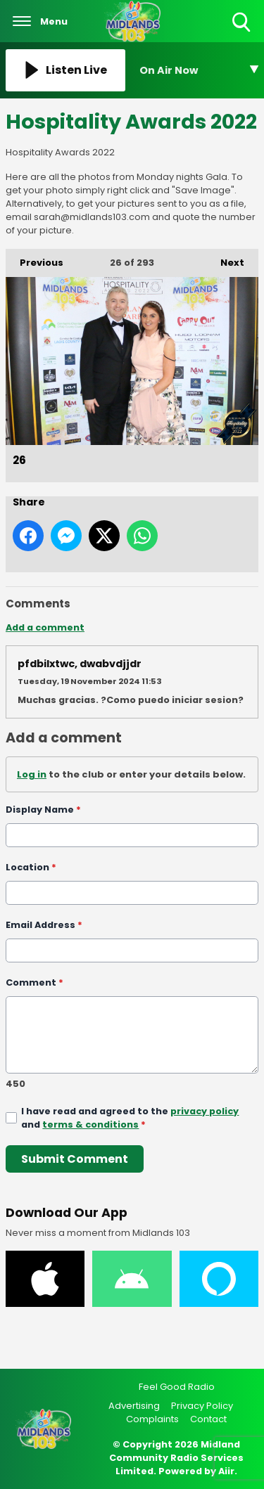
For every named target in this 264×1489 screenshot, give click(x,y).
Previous (34, 259)
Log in (31, 774)
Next (225, 259)
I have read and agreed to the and (130, 1117)
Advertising (134, 1405)
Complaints (152, 1419)
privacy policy (204, 1111)
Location (31, 867)
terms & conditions (90, 1124)
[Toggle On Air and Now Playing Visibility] (199, 70)
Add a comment (45, 627)
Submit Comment (74, 1159)
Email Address (44, 925)
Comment (34, 982)
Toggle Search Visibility (242, 23)
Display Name (43, 810)
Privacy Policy (202, 1405)
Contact (208, 1419)
